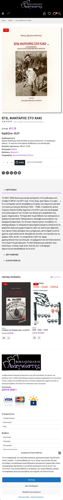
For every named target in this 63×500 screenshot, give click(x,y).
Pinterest (15, 172)
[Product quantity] (7, 162)
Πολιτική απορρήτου (37, 497)
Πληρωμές (6, 441)
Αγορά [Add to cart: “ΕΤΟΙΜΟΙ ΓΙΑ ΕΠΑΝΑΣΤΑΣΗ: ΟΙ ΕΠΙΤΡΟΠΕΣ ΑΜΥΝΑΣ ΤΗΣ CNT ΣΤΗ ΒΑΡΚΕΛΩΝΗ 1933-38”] (4, 338)
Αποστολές (7, 437)
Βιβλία (14, 149)
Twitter (7, 172)
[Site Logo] (31, 4)
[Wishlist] (49, 13)
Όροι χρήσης (7, 445)
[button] (60, 453)
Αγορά (21, 163)
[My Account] (44, 13)
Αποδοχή (31, 480)
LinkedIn (11, 172)
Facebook (3, 172)
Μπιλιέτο (14, 152)
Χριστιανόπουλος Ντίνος (23, 155)
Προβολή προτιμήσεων (31, 492)
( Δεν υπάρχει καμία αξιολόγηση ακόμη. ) (28, 122)
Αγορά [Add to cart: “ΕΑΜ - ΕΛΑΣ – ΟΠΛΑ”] (34, 338)
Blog (4, 426)
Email (19, 172)
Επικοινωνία (7, 422)
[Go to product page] (16, 304)
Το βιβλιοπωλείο (9, 418)
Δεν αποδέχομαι (31, 486)
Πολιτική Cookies (23, 497)
